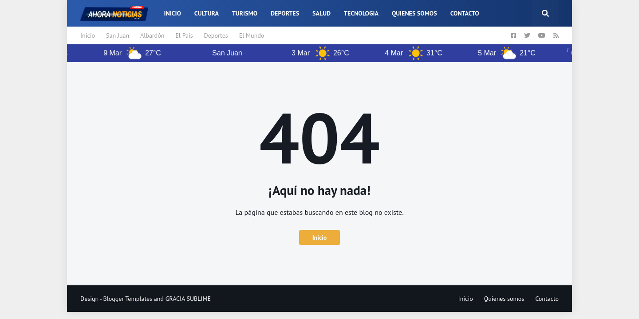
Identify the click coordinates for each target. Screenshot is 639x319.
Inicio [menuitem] (172, 13)
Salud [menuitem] (321, 13)
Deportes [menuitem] (285, 13)
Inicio (87, 35)
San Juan (117, 35)
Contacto (547, 299)
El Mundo (251, 35)
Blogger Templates (127, 299)
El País (184, 35)
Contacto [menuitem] (464, 13)
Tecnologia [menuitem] (361, 13)
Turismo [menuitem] (244, 13)
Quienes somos (504, 299)
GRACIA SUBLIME (188, 299)
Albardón (152, 35)
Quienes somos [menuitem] (414, 13)
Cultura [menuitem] (206, 13)
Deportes (216, 35)
